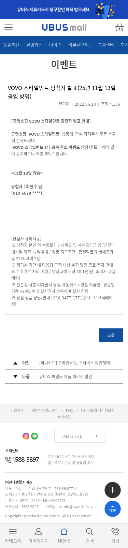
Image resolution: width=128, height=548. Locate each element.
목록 (111, 335)
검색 (89, 535)
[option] (64, 9)
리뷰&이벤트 (79, 44)
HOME (64, 535)
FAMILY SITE (71, 436)
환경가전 (34, 44)
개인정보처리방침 (44, 410)
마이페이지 (38, 535)
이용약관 (17, 410)
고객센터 (106, 44)
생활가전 (11, 44)
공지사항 (64, 416)
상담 (115, 535)
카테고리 (13, 535)
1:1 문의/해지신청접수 (97, 410)
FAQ (69, 410)
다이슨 (55, 44)
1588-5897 (22, 459)
